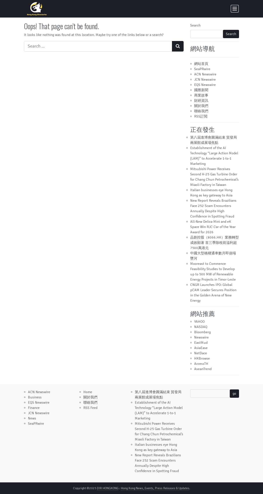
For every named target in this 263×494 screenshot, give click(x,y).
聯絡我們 (201, 111)
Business (35, 397)
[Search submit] (178, 46)
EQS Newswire (205, 85)
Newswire (201, 337)
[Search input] (98, 46)
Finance (34, 408)
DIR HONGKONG (108, 488)
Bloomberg (202, 332)
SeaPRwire (202, 69)
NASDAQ (200, 327)
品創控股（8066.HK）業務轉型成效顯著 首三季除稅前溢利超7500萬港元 (214, 242)
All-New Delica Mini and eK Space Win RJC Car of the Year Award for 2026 (213, 226)
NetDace (200, 353)
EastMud (201, 343)
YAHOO (199, 321)
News (32, 418)
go (234, 393)
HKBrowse (202, 358)
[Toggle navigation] (235, 8)
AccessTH (201, 364)
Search (195, 25)
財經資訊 (201, 100)
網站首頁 (201, 64)
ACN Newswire (205, 74)
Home (87, 392)
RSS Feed (90, 408)
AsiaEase (201, 348)
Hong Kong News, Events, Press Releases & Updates (155, 488)
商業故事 (201, 95)
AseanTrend (203, 369)
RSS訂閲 (200, 116)
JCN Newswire (205, 79)
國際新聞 (201, 90)
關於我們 (201, 106)
